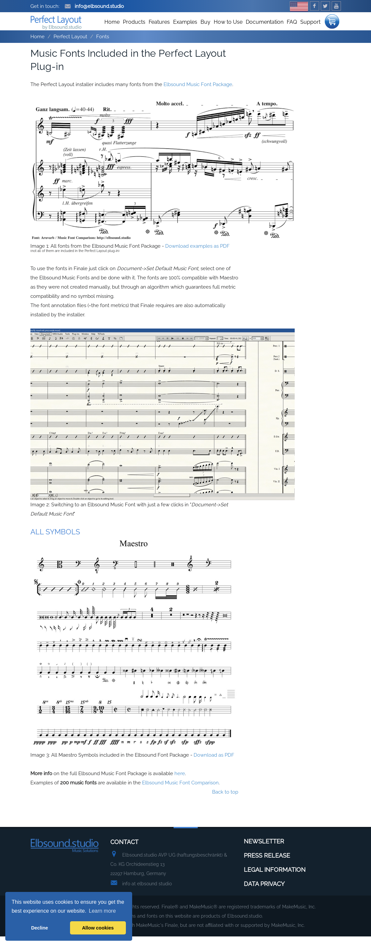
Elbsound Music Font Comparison (180, 792)
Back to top (225, 801)
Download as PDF (214, 765)
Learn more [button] (102, 911)
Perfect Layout (70, 46)
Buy (205, 31)
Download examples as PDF (197, 256)
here (179, 783)
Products (134, 31)
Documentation (264, 31)
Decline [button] (39, 927)
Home (112, 31)
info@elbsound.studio (94, 6)
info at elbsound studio (147, 893)
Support (310, 31)
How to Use (228, 31)
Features (159, 31)
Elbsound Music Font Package (198, 94)
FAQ (292, 31)
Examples (185, 31)
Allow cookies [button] (98, 927)
